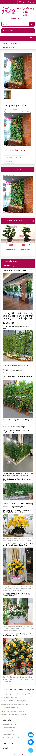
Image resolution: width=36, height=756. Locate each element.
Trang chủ (4, 43)
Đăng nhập (31, 2)
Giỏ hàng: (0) (9, 30)
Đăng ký (21, 2)
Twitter (19, 157)
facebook (9, 157)
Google (10, 161)
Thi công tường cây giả (15, 43)
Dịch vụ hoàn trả (8, 731)
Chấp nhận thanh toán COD (11, 738)
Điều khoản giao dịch (9, 727)
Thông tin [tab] (17, 169)
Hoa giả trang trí (22, 755)
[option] (7, 94)
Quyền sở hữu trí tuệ (9, 734)
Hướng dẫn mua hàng (9, 724)
